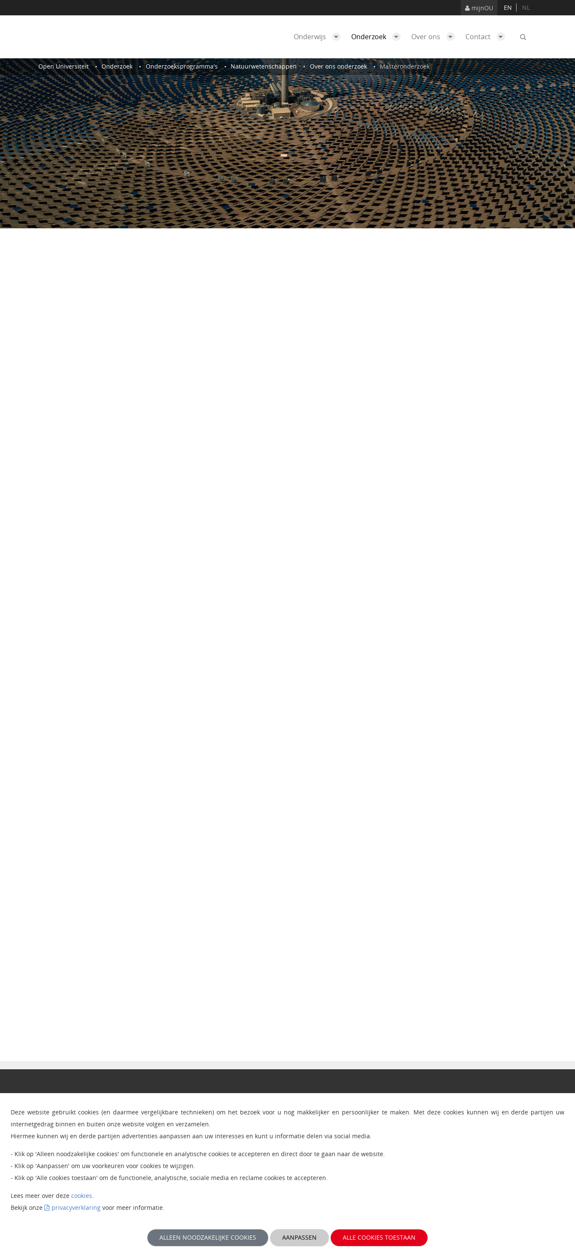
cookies (81, 1196)
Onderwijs (319, 36)
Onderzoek (378, 36)
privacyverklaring (76, 1207)
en (508, 7)
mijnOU (479, 8)
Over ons (435, 36)
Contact (487, 36)
